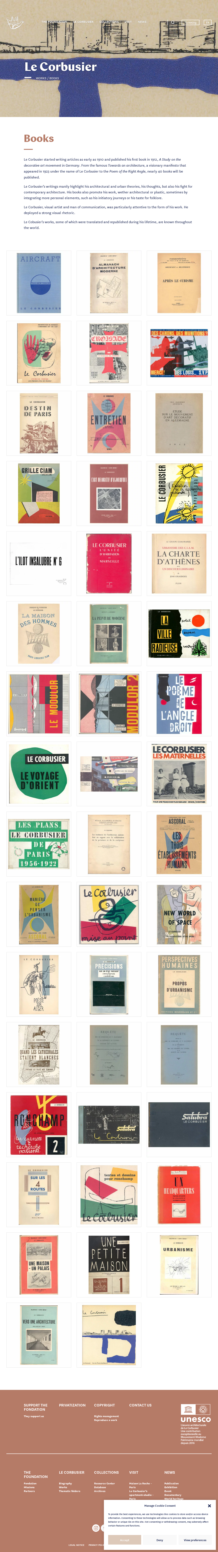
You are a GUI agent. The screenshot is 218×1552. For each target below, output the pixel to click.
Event (167, 1491)
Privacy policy (97, 1545)
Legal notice (76, 1545)
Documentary (172, 1495)
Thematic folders (69, 1491)
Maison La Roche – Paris (140, 1485)
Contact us (140, 1405)
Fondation (30, 1483)
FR (207, 22)
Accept (124, 1540)
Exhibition (170, 1487)
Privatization (72, 1405)
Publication (171, 1483)
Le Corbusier (83, 21)
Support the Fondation (35, 1407)
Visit (128, 21)
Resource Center (104, 1483)
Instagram (96, 1528)
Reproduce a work (105, 1420)
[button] (209, 1505)
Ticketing (190, 22)
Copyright (104, 1405)
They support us (34, 1416)
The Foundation (54, 21)
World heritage (174, 1499)
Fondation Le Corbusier (15, 23)
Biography (65, 1483)
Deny (159, 1540)
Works (63, 1487)
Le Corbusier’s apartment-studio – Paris (141, 1495)
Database (100, 1487)
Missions (29, 1487)
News (142, 21)
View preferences (195, 1540)
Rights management (106, 1416)
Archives (99, 1491)
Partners (29, 1491)
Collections (109, 21)
